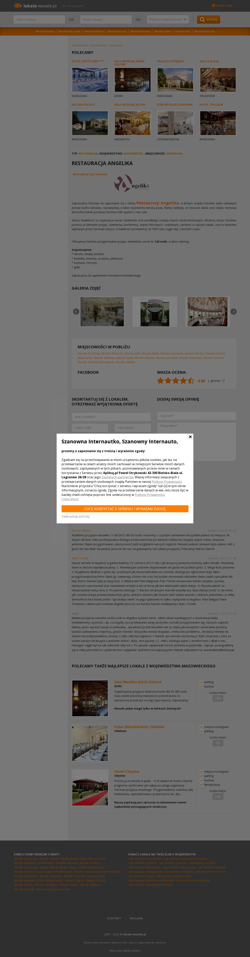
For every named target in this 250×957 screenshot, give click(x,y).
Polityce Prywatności (167, 481)
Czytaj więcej (70, 499)
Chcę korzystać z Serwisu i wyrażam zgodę (125, 508)
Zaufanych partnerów (117, 477)
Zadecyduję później (75, 516)
